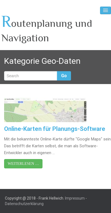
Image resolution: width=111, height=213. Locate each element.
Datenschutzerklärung (24, 204)
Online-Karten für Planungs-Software (54, 128)
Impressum (75, 198)
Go (64, 75)
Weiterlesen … (23, 164)
